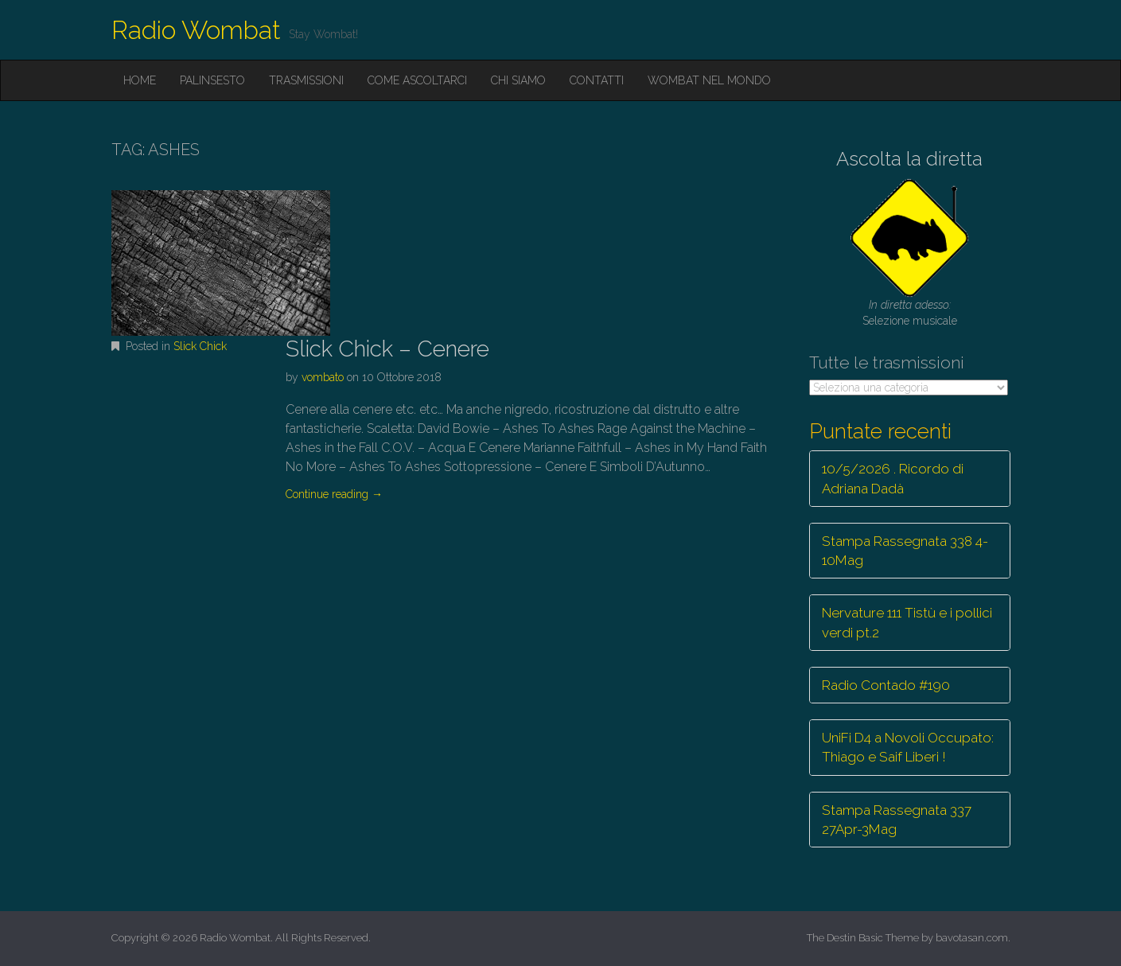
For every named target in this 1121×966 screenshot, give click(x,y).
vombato (323, 377)
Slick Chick (200, 346)
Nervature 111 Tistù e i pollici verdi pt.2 (907, 622)
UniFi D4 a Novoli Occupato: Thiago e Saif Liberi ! (908, 747)
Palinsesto (212, 80)
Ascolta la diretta (909, 158)
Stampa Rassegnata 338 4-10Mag (905, 550)
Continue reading (334, 494)
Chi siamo (518, 80)
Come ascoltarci (417, 80)
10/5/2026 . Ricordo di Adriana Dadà (892, 478)
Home (139, 80)
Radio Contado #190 (886, 685)
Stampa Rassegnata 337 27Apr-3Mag (896, 819)
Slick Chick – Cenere (387, 349)
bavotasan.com (972, 938)
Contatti (597, 80)
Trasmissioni (306, 80)
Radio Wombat (196, 30)
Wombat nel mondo (709, 80)
